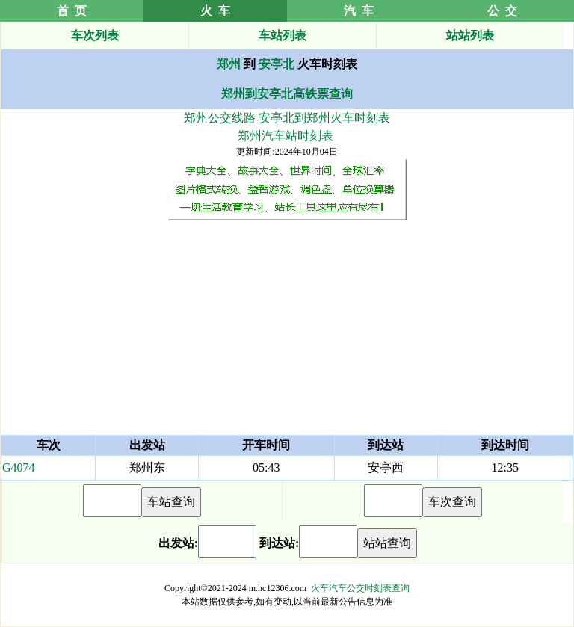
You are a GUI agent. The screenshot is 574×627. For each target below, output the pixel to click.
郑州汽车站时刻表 (285, 135)
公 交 (502, 10)
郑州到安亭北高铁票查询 (287, 93)
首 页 (72, 10)
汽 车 (359, 10)
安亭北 (276, 64)
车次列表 (95, 35)
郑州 (229, 64)
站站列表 (470, 35)
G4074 (18, 467)
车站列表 (282, 35)
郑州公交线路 (220, 117)
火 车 (215, 10)
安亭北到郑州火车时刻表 (324, 117)
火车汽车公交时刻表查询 (360, 588)
